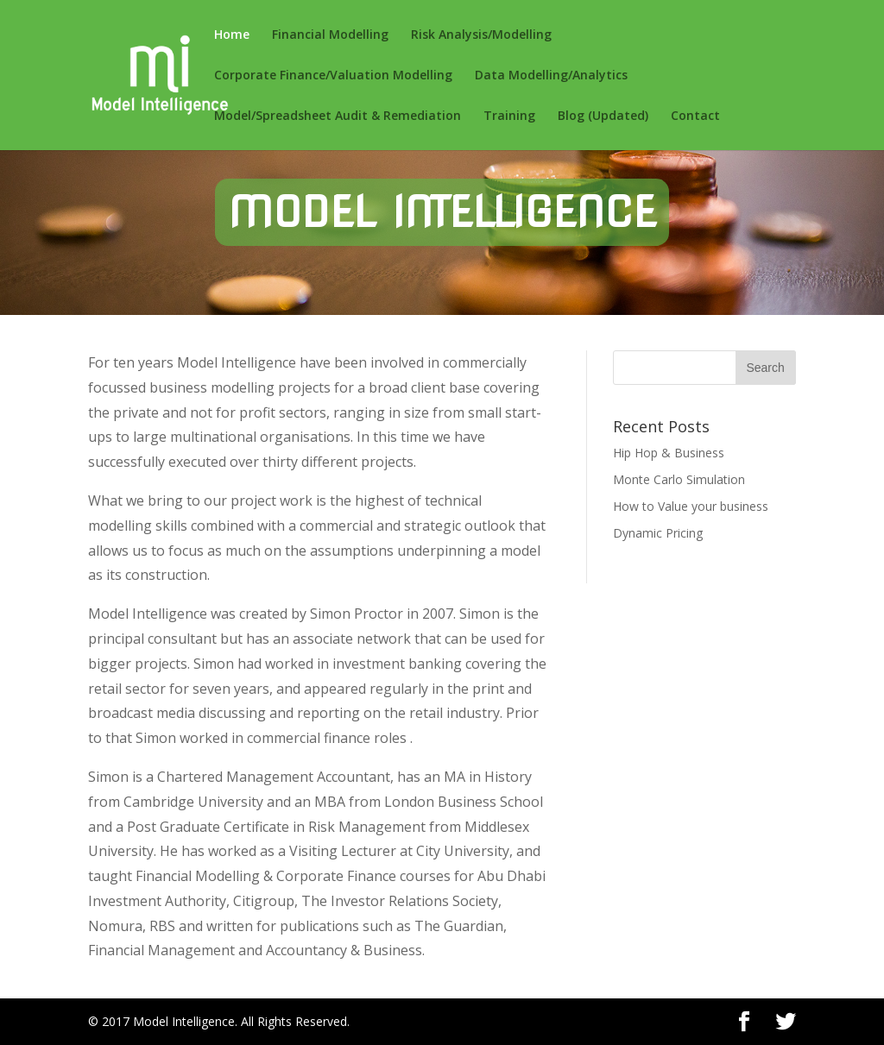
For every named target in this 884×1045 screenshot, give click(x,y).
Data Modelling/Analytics (551, 76)
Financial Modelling (330, 35)
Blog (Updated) (603, 116)
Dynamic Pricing (658, 533)
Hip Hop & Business (668, 452)
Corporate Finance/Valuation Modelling (333, 76)
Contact (695, 116)
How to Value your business (690, 506)
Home (231, 35)
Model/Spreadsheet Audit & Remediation (337, 116)
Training (509, 116)
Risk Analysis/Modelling (481, 35)
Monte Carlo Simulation (679, 479)
